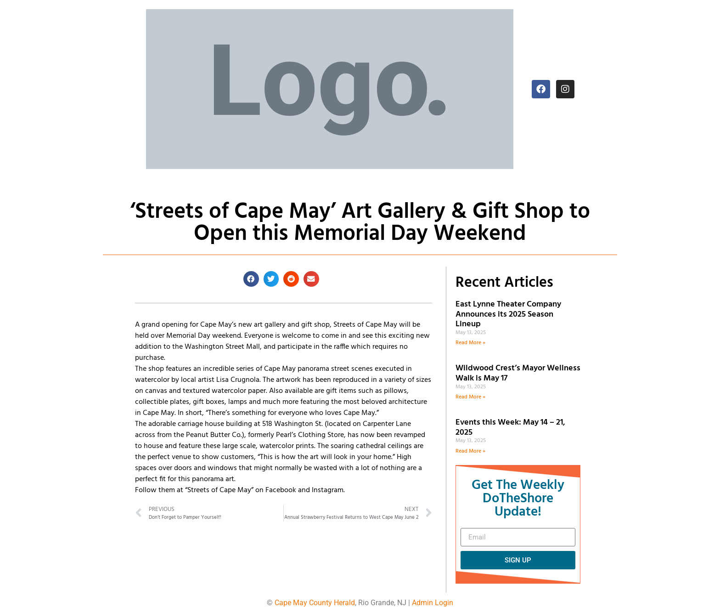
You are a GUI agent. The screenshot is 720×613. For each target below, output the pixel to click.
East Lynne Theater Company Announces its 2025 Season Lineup (508, 314)
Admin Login (432, 602)
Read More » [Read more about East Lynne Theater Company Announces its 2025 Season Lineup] (470, 342)
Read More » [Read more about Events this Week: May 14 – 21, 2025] (470, 451)
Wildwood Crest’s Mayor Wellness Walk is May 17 (518, 373)
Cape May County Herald (315, 602)
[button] (251, 279)
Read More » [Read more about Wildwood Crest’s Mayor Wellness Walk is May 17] (470, 397)
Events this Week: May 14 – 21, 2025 (510, 427)
